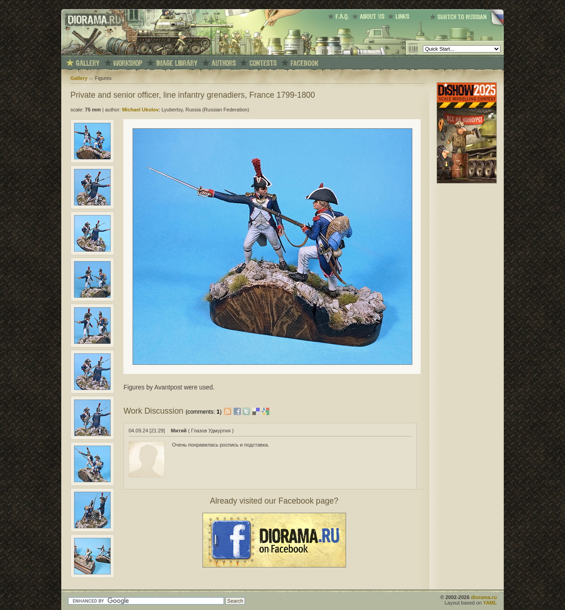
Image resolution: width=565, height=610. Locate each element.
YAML (490, 602)
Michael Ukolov (140, 109)
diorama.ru (484, 597)
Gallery (78, 78)
